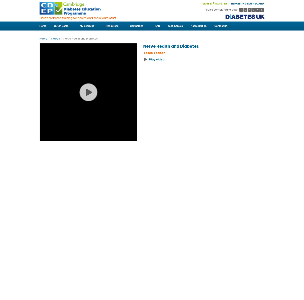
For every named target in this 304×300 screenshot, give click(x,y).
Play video (156, 59)
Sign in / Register (214, 3)
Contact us (219, 26)
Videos (55, 38)
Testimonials (174, 26)
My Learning (88, 26)
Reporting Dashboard (247, 3)
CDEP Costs (63, 26)
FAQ (156, 26)
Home (43, 26)
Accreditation (197, 26)
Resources (113, 26)
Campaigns (137, 26)
